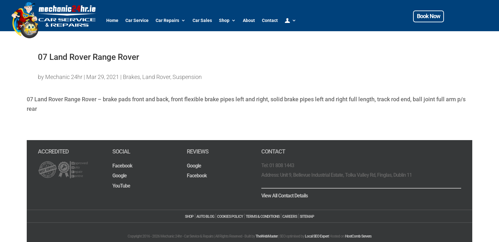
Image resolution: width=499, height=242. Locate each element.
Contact (270, 20)
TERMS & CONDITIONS (262, 216)
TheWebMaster (267, 236)
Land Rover (156, 77)
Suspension (187, 77)
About (249, 20)
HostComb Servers (358, 236)
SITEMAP (307, 216)
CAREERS (289, 216)
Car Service (137, 20)
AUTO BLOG (205, 216)
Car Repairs (167, 20)
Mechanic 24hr (63, 77)
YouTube (121, 186)
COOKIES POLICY (230, 216)
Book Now (428, 16)
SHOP (189, 216)
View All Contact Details (284, 196)
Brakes (131, 77)
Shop (224, 20)
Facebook (122, 166)
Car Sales (202, 20)
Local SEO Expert (317, 236)
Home (112, 20)
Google (119, 176)
